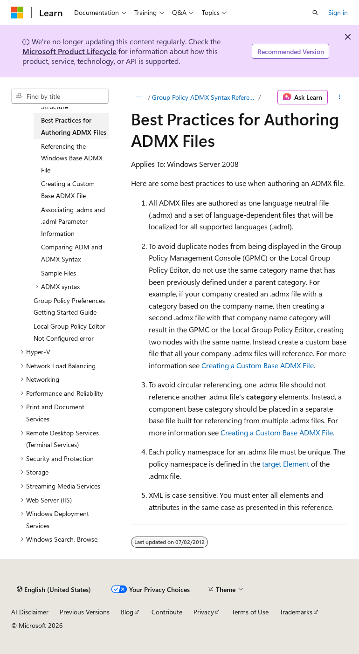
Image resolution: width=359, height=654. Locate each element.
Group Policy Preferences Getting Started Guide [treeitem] (69, 306)
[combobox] (60, 96)
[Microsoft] (17, 13)
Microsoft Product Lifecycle (69, 51)
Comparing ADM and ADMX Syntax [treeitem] (71, 252)
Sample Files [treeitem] (58, 272)
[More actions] (339, 97)
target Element (285, 463)
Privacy (203, 611)
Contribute (167, 611)
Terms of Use (250, 611)
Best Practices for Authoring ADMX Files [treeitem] (73, 126)
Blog (127, 611)
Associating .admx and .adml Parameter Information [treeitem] (73, 221)
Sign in (338, 12)
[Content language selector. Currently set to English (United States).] (54, 589)
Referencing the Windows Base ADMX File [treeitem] (72, 158)
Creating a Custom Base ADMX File (257, 365)
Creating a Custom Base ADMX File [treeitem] (68, 189)
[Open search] (315, 12)
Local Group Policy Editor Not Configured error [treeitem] (69, 332)
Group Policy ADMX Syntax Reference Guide (204, 97)
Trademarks (296, 611)
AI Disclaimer (29, 611)
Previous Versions (85, 611)
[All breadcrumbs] (139, 97)
